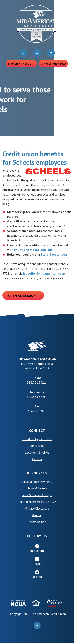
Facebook (37, 577)
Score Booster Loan (54, 254)
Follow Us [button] (37, 536)
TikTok (37, 564)
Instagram (37, 551)
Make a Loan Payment (37, 482)
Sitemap (37, 515)
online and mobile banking (33, 250)
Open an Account (23, 296)
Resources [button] (37, 473)
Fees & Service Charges (37, 495)
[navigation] (23, 53)
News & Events (37, 488)
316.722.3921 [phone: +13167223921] (36, 382)
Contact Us (37, 446)
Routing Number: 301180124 (37, 502)
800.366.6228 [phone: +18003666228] (36, 397)
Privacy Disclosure (37, 508)
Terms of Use (37, 522)
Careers (37, 459)
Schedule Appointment (37, 439)
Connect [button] (37, 430)
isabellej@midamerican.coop (44, 273)
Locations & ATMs (37, 452)
